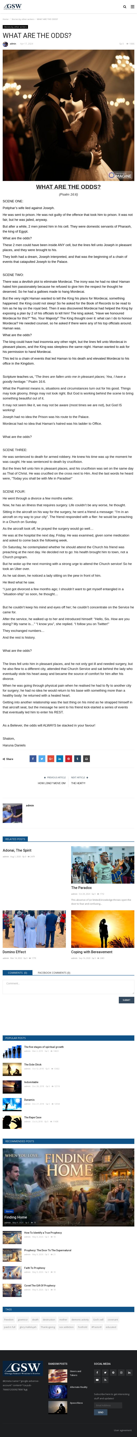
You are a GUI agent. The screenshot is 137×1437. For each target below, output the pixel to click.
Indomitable (31, 1082)
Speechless (76, 1403)
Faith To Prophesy (34, 1268)
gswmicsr (23, 1319)
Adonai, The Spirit (17, 850)
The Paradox (81, 888)
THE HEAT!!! (78, 783)
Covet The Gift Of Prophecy (39, 1285)
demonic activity (80, 1319)
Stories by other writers (23, 19)
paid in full (9, 1327)
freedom (9, 1319)
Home (6, 19)
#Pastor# (97, 1327)
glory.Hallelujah (28, 1327)
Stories (9, 1211)
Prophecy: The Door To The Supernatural (47, 1250)
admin (9, 44)
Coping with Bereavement (91, 952)
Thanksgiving (48, 1327)
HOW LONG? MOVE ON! (52, 783)
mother (63, 1319)
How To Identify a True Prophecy (43, 1232)
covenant (113, 1319)
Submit (126, 1000)
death (35, 1319)
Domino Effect (14, 952)
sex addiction (66, 1327)
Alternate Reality (78, 1387)
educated (111, 1327)
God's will (98, 1319)
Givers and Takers (75, 1373)
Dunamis (29, 1099)
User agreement (123, 1430)
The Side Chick (32, 1064)
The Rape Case (32, 1117)
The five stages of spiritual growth (44, 1047)
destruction (49, 1319)
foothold (82, 1327)
